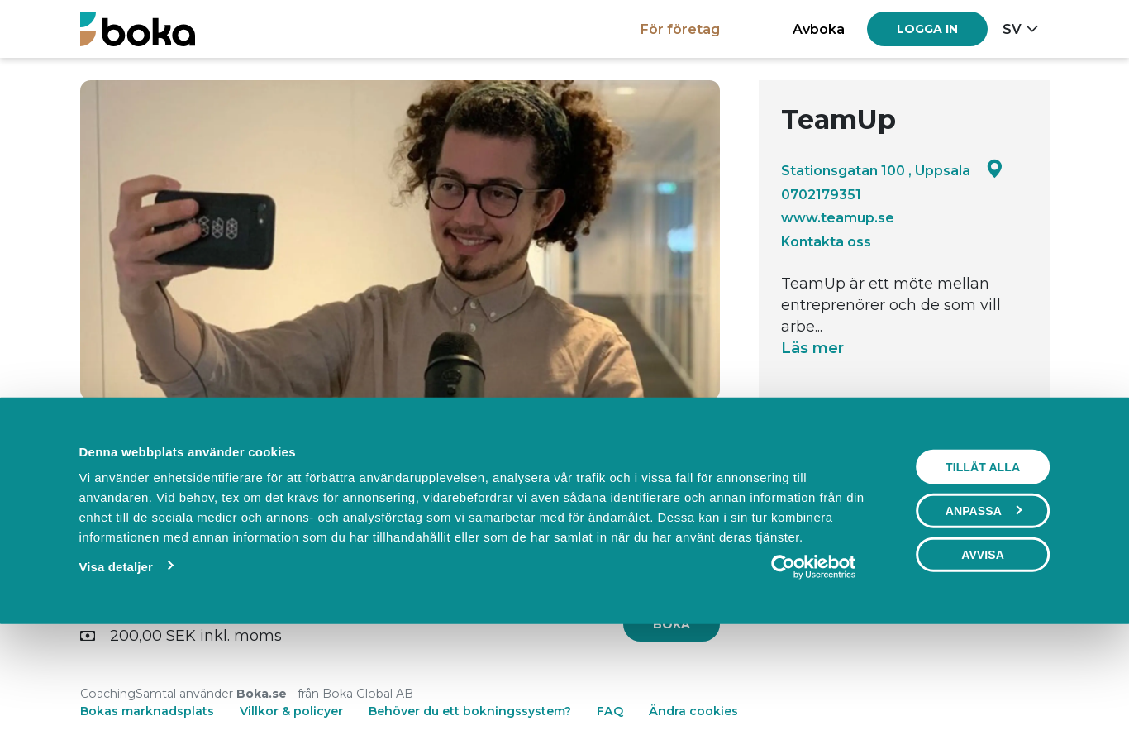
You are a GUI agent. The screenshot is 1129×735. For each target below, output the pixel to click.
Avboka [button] (819, 29)
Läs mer (812, 348)
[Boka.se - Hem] (137, 28)
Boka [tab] (184, 444)
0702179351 (821, 194)
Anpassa (984, 606)
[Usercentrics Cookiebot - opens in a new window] (813, 663)
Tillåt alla (983, 563)
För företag (680, 29)
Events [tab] (400, 444)
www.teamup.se (837, 217)
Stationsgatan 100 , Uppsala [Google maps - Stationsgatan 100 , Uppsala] (892, 170)
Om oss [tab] (616, 444)
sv (1012, 29)
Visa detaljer (116, 663)
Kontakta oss (826, 241)
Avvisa (982, 650)
